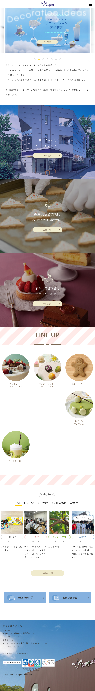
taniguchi (9, 675)
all (18, 503)
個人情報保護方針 (24, 653)
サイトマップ (8, 653)
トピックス (29, 503)
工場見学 (74, 503)
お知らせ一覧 (47, 573)
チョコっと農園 (59, 503)
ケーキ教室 (43, 503)
